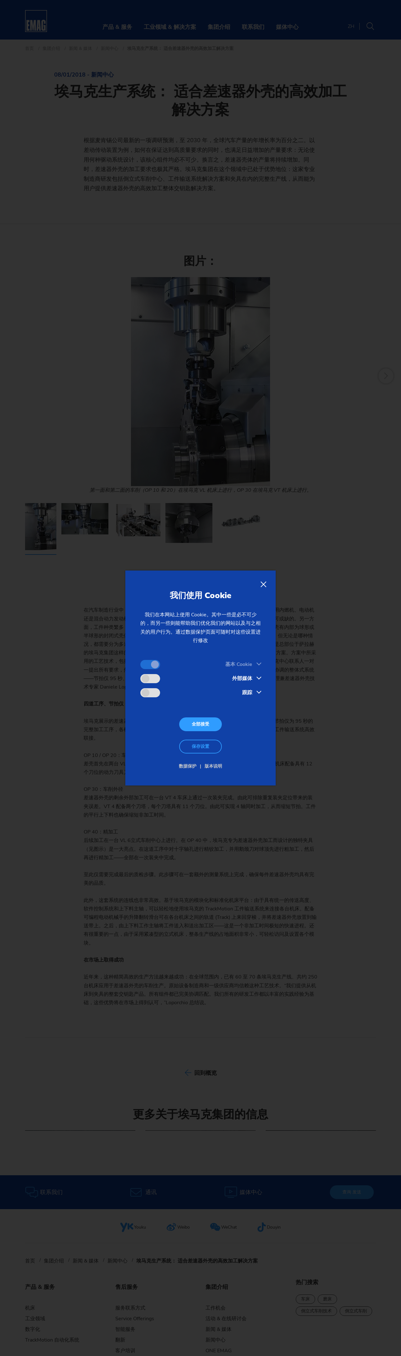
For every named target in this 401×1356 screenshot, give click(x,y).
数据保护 (187, 766)
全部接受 (200, 724)
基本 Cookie (238, 664)
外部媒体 (242, 678)
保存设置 (200, 746)
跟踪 (247, 692)
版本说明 (213, 766)
